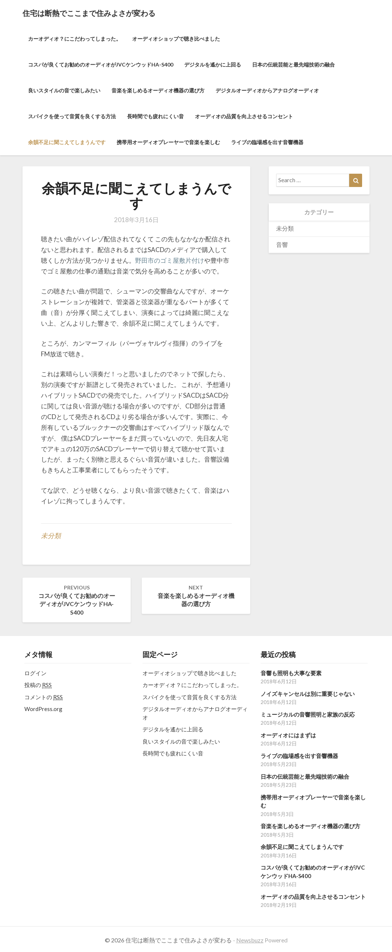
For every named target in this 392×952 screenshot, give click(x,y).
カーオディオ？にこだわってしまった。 (74, 38)
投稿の (38, 684)
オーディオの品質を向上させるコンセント (244, 116)
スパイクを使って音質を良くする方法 (72, 116)
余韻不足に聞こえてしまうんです (67, 142)
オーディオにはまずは (288, 735)
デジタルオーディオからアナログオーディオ (267, 90)
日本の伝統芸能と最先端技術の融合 (293, 64)
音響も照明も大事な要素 (291, 673)
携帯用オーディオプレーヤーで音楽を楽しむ (168, 142)
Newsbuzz (250, 939)
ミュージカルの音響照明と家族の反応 (308, 714)
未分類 (51, 535)
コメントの (43, 697)
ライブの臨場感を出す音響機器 (267, 142)
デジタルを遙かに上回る (212, 64)
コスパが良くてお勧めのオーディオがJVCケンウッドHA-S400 (100, 64)
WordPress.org (43, 709)
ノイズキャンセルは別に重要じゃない (308, 693)
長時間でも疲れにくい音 (155, 116)
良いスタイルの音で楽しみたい (64, 90)
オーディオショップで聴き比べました (176, 38)
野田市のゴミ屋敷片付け (169, 260)
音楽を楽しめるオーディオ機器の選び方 (157, 90)
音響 (282, 244)
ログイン (35, 673)
